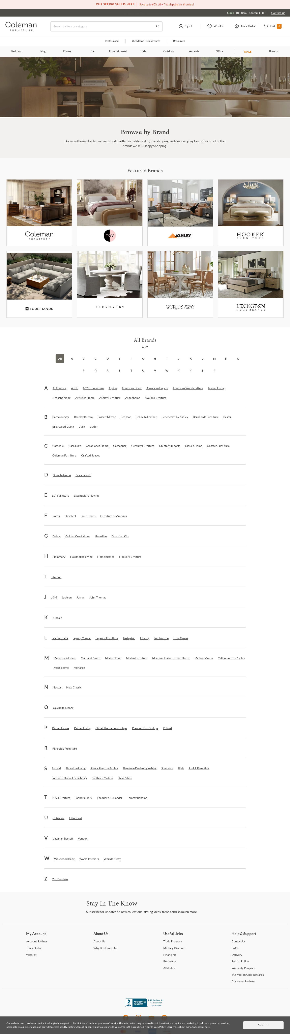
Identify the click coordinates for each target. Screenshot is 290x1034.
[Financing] (169, 954)
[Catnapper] (119, 445)
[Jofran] (81, 597)
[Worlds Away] (180, 284)
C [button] (95, 358)
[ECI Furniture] (60, 496)
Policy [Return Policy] (240, 961)
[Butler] (94, 426)
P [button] (84, 370)
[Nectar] (57, 687)
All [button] (60, 358)
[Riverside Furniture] (64, 749)
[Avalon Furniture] (155, 397)
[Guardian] (101, 536)
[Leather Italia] (60, 638)
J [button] (178, 358)
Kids (143, 51)
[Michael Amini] (204, 658)
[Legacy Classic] (82, 638)
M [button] (214, 358)
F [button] (131, 358)
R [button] (107, 370)
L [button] (202, 358)
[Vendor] (82, 839)
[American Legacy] (157, 388)
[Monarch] (79, 667)
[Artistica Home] (84, 397)
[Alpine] (113, 388)
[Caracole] (58, 445)
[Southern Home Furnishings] (69, 778)
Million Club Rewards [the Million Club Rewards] (248, 974)
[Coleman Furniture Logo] (21, 30)
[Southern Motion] (102, 778)
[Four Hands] (88, 516)
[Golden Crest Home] (77, 536)
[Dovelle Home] (62, 475)
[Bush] (82, 426)
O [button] (238, 358)
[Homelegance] (105, 557)
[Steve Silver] (125, 778)
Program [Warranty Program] (243, 968)
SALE (248, 51)
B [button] (84, 358)
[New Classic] (74, 687)
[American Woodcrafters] (188, 388)
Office (219, 51)
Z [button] (202, 370)
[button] (186, 26)
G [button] (143, 358)
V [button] (155, 370)
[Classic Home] (193, 445)
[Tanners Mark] (83, 798)
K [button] (191, 358)
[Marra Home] (113, 658)
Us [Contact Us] (238, 941)
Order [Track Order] (33, 948)
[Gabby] (57, 536)
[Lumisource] (161, 638)
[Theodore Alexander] (109, 798)
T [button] (131, 370)
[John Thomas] (97, 597)
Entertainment (118, 51)
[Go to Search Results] (157, 26)
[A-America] (59, 388)
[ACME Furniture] (93, 388)
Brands (273, 51)
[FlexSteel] (70, 516)
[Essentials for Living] (86, 496)
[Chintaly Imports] (169, 445)
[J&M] (54, 597)
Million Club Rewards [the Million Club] (146, 41)
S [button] (119, 370)
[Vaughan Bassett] (63, 839)
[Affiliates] (169, 968)
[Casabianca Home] (97, 445)
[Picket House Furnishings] (111, 728)
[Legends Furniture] (106, 638)
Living (42, 51)
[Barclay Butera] (83, 417)
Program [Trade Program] (172, 941)
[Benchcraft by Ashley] (175, 417)
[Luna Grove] (180, 638)
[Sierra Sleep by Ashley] (104, 768)
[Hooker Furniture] (251, 212)
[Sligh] (181, 768)
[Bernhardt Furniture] (110, 284)
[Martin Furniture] (136, 658)
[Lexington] (251, 284)
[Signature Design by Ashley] (139, 768)
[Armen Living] (216, 388)
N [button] (226, 358)
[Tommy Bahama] (137, 798)
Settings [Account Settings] (36, 941)
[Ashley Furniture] (180, 212)
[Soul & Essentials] (198, 768)
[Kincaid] (57, 618)
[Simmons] (167, 768)
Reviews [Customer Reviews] (243, 981)
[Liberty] (144, 638)
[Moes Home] (61, 667)
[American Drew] (132, 388)
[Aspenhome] (132, 397)
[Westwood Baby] (64, 859)
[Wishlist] (31, 954)
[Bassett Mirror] (106, 417)
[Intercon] (56, 577)
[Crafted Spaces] (90, 455)
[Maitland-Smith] (90, 658)
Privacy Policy (158, 1026)
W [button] (166, 370)
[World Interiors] (89, 859)
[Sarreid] (56, 768)
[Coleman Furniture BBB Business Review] (145, 1006)
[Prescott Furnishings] (145, 728)
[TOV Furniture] (61, 798)
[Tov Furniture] (110, 212)
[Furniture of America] (113, 516)
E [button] (119, 358)
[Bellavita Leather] (146, 417)
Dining (67, 51)
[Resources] (169, 961)
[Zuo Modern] (60, 879)
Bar (93, 51)
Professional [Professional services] (112, 41)
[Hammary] (59, 557)
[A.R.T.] (74, 388)
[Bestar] (227, 417)
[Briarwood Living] (63, 426)
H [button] (155, 358)
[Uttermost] (75, 818)
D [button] (108, 358)
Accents (194, 51)
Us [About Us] (99, 941)
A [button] (72, 358)
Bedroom (16, 51)
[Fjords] (56, 516)
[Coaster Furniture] (218, 445)
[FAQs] (235, 948)
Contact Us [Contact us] (278, 13)
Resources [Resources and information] (179, 41)
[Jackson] (67, 597)
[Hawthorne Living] (81, 557)
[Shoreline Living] (76, 768)
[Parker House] (60, 728)
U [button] (143, 370)
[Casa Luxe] (74, 445)
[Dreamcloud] (83, 475)
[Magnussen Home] (65, 658)
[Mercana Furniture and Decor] (171, 658)
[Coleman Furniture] (39, 212)
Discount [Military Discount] (174, 948)
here (207, 1026)
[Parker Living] (82, 728)
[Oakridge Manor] (63, 708)
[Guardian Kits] (120, 536)
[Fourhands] (39, 284)
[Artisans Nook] (61, 397)
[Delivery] (237, 954)
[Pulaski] (167, 728)
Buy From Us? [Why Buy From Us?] (105, 948)
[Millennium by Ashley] (231, 658)
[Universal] (58, 818)
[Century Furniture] (142, 445)
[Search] (106, 26)
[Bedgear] (126, 417)
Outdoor (168, 51)
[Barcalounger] (60, 417)
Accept (263, 1025)
